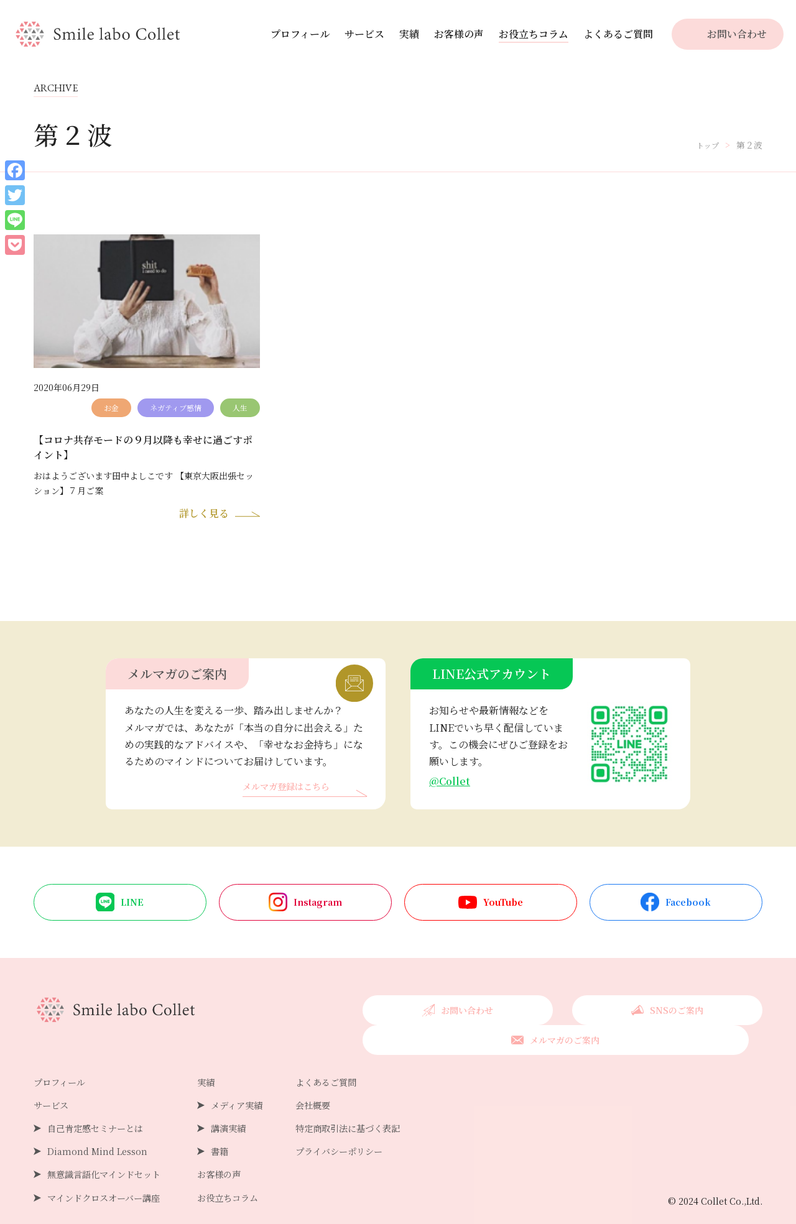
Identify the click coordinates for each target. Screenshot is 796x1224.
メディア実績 (256, 1086)
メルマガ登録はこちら (292, 794)
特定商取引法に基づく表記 (380, 1109)
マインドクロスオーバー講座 (111, 1178)
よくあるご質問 (618, 34)
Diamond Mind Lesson (101, 1132)
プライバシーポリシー (370, 1132)
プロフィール (300, 34)
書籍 (237, 1132)
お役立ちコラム (533, 34)
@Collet (451, 788)
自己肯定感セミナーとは (102, 1109)
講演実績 (247, 1109)
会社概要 (340, 1086)
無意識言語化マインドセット (112, 1155)
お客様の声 (459, 34)
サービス (364, 34)
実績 (409, 34)
